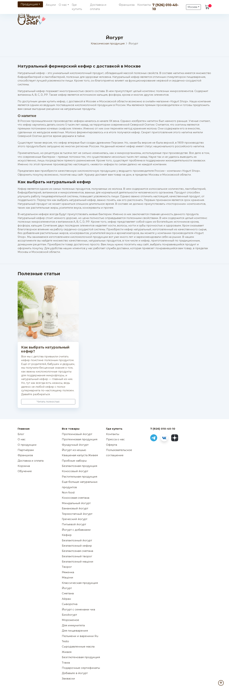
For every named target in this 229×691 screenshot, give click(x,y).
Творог (67, 566)
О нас (22, 439)
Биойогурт (69, 614)
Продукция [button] (29, 4)
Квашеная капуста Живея (80, 455)
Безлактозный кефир (77, 545)
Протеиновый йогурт (77, 434)
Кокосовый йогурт (75, 471)
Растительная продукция (79, 476)
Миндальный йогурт (76, 503)
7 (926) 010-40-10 (165, 7)
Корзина (24, 466)
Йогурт (67, 588)
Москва (192, 7)
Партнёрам (26, 450)
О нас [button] (63, 4)
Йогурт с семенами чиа (78, 609)
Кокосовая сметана (75, 497)
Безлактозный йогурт (77, 540)
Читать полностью (48, 401)
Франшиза (127, 4)
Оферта (111, 444)
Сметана (68, 593)
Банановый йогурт (75, 508)
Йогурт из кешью (74, 450)
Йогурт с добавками (76, 529)
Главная (24, 428)
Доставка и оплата (98, 7)
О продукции (27, 444)
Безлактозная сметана (77, 551)
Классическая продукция (108, 43)
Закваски (68, 678)
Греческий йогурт (74, 519)
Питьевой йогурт (74, 524)
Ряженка (68, 572)
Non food (68, 492)
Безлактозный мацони (77, 561)
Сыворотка (69, 604)
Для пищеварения (75, 630)
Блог (21, 434)
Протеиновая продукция (79, 439)
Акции (51, 4)
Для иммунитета (73, 625)
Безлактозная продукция (79, 466)
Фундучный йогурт (75, 444)
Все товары (70, 428)
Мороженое (70, 620)
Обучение (25, 471)
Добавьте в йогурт (75, 673)
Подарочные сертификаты (81, 667)
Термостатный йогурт (77, 513)
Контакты (144, 4)
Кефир (67, 535)
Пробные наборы (74, 460)
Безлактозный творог (77, 556)
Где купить (77, 7)
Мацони (67, 577)
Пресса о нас (115, 439)
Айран (66, 598)
